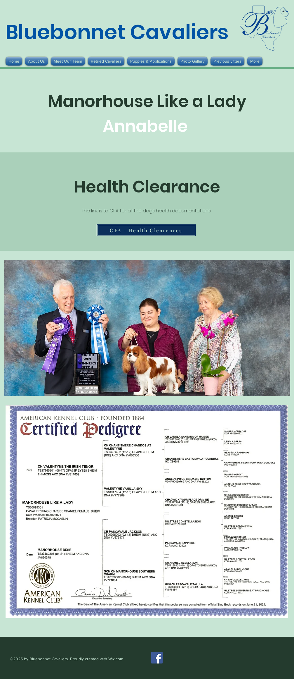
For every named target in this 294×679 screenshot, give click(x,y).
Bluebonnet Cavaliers (117, 32)
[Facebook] (157, 657)
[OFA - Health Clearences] (146, 230)
